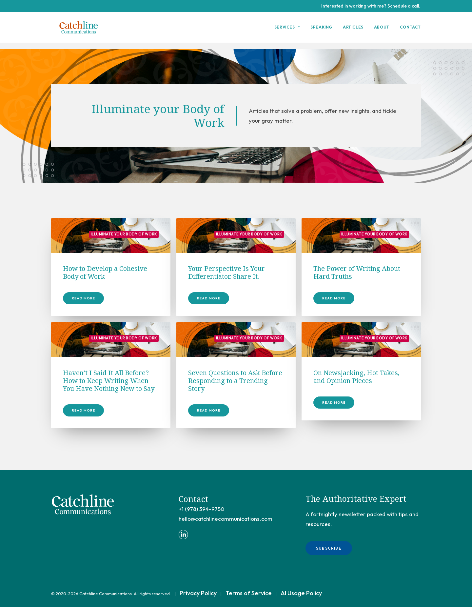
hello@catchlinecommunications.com (225, 518)
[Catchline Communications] (80, 30)
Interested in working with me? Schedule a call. (370, 6)
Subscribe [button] (329, 548)
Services (287, 30)
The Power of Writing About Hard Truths (356, 272)
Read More (83, 298)
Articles (353, 30)
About (381, 30)
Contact (410, 30)
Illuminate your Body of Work (124, 234)
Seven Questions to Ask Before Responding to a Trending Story (235, 381)
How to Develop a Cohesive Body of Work (105, 272)
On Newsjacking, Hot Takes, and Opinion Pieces (356, 377)
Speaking (321, 30)
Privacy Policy (198, 593)
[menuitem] (289, 30)
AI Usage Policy (301, 593)
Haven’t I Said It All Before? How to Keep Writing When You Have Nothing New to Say (108, 381)
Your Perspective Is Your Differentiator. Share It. (226, 272)
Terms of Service (249, 593)
